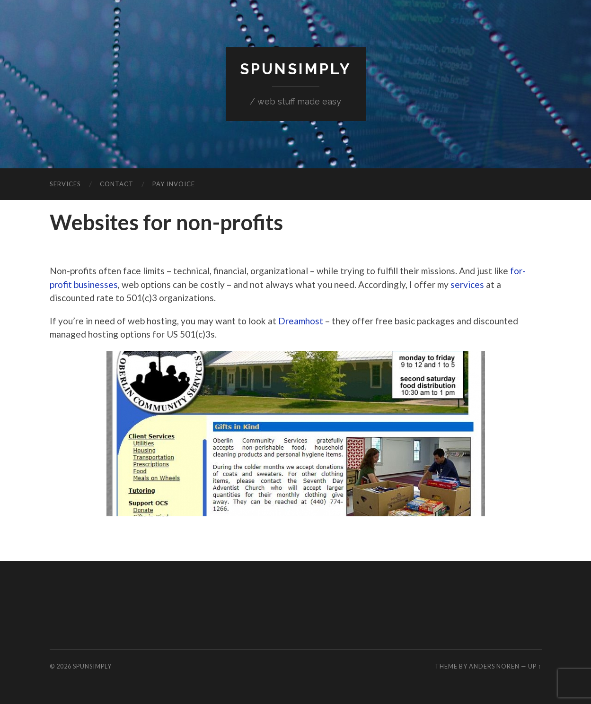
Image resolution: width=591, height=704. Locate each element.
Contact (116, 184)
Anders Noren (494, 666)
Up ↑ (534, 666)
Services (65, 184)
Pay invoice (173, 184)
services (467, 284)
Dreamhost (300, 320)
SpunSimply (296, 69)
